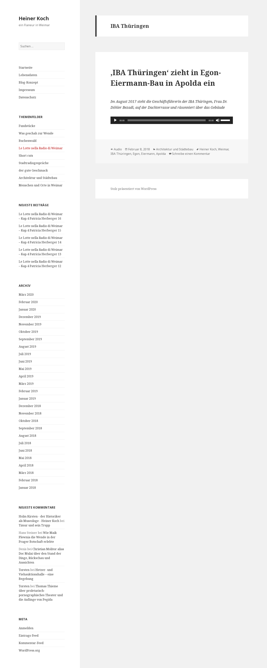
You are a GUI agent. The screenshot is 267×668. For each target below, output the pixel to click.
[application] (172, 120)
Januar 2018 (27, 488)
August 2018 (27, 436)
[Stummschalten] (218, 120)
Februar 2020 (28, 302)
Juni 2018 (25, 450)
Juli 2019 (25, 354)
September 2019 (30, 339)
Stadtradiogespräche (34, 163)
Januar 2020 (27, 309)
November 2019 (30, 324)
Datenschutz (27, 97)
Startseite (25, 68)
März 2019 (26, 384)
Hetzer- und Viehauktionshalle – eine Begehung (36, 574)
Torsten (24, 570)
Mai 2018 (25, 458)
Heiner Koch (34, 18)
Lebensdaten (28, 75)
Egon (136, 154)
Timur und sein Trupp (34, 525)
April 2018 (26, 465)
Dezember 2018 (30, 406)
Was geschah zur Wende (36, 133)
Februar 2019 (28, 391)
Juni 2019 (25, 361)
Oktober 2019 (28, 332)
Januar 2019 (27, 398)
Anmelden (26, 628)
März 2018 (26, 473)
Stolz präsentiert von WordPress (133, 189)
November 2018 (30, 413)
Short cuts (26, 155)
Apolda (161, 154)
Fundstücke (27, 126)
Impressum (27, 90)
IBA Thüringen (121, 154)
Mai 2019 (25, 369)
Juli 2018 (25, 443)
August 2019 (27, 346)
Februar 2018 (28, 480)
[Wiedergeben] (115, 120)
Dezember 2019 (30, 317)
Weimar (223, 149)
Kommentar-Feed (31, 643)
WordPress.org (29, 650)
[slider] (167, 120)
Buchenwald (28, 141)
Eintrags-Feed (29, 635)
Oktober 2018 (28, 421)
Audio (118, 149)
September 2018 (30, 428)
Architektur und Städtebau (38, 178)
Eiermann (148, 154)
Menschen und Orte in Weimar (40, 185)
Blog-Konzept (28, 82)
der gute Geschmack (33, 170)
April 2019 (26, 376)
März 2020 (26, 295)
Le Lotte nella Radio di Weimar (41, 148)
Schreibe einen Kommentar (191, 154)
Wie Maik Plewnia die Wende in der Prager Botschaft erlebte (38, 537)
